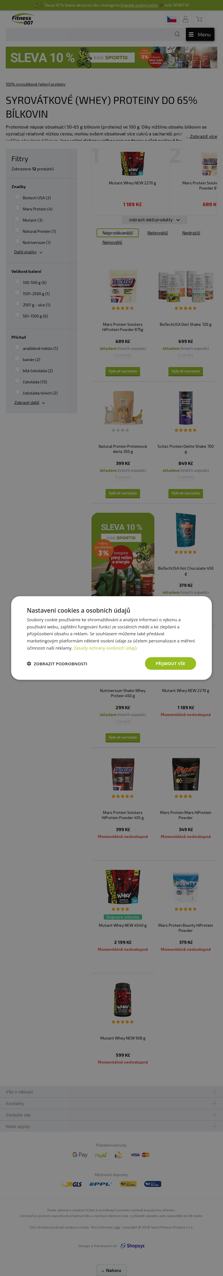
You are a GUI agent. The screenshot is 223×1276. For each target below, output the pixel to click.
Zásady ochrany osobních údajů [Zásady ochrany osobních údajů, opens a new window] (105, 647)
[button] (57, 663)
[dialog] (111, 638)
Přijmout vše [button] (170, 663)
